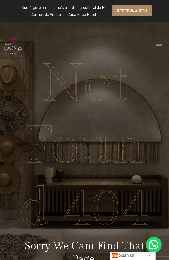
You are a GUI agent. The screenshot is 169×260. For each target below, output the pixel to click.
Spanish (123, 256)
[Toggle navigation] (159, 45)
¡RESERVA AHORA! (132, 10)
